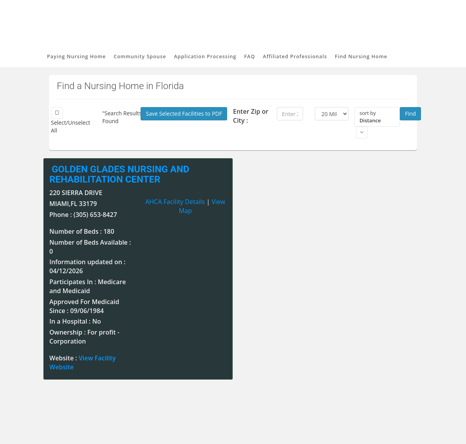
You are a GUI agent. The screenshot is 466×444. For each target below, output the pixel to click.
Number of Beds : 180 (81, 231)
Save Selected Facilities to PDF (184, 113)
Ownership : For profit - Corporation (84, 337)
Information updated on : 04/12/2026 (87, 266)
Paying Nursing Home (76, 56)
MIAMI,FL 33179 (73, 203)
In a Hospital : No (75, 321)
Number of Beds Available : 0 (90, 247)
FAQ (249, 56)
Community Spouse (140, 56)
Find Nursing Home (361, 56)
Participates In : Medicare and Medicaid (87, 286)
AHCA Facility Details (175, 201)
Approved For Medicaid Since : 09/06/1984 (84, 306)
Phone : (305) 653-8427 (83, 214)
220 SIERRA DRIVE (75, 192)
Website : (82, 362)
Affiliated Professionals (295, 56)
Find (410, 113)
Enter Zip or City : (250, 116)
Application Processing (205, 56)
